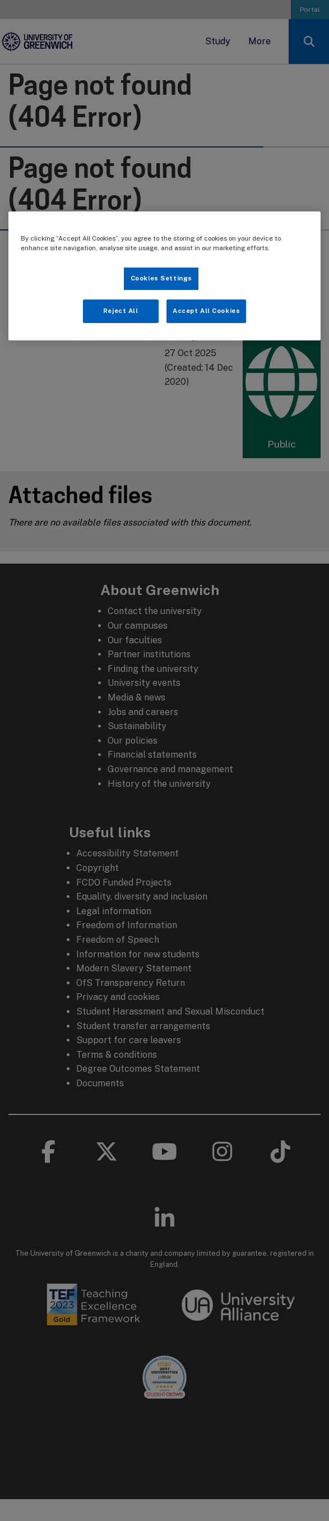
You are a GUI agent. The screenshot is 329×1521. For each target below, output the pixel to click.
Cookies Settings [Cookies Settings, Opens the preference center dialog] (161, 278)
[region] (164, 275)
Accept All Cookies (206, 311)
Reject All (120, 311)
